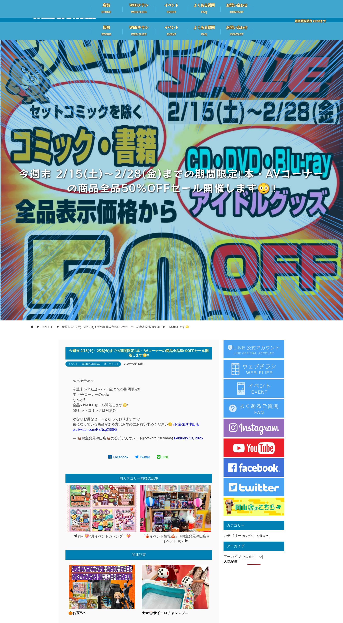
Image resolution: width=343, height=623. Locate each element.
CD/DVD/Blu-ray (91, 364)
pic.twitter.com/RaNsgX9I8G (95, 429)
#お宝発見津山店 (185, 424)
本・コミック (111, 364)
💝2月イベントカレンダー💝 (108, 536)
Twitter (142, 457)
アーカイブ (232, 557)
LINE (163, 457)
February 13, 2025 (188, 438)
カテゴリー (232, 536)
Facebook (118, 457)
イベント (73, 364)
